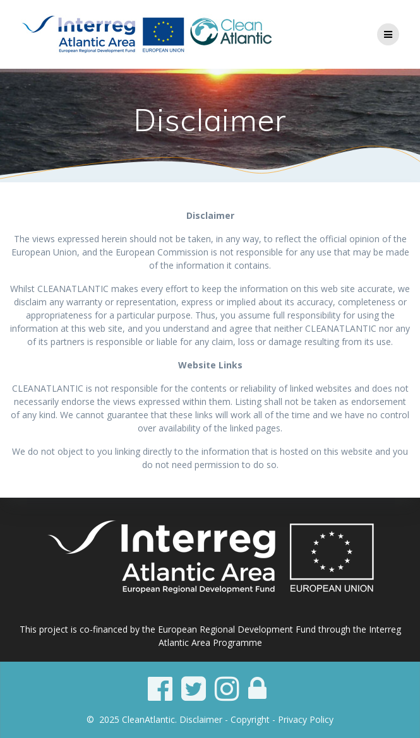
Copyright (250, 719)
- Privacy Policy (302, 719)
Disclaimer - (205, 719)
